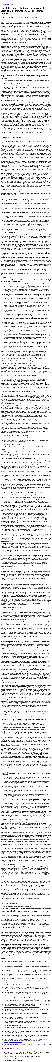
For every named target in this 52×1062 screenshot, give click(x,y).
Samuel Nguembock (5, 4)
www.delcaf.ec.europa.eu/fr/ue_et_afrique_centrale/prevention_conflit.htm (21, 1007)
